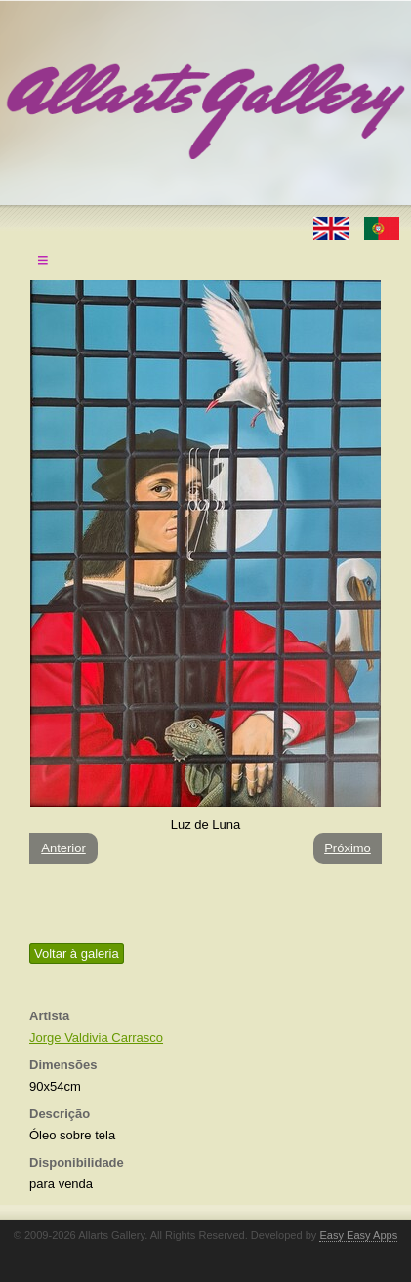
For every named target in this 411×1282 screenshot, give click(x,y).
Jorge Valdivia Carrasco (96, 1037)
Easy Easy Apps (358, 1235)
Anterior (63, 848)
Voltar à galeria (76, 953)
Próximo (347, 848)
